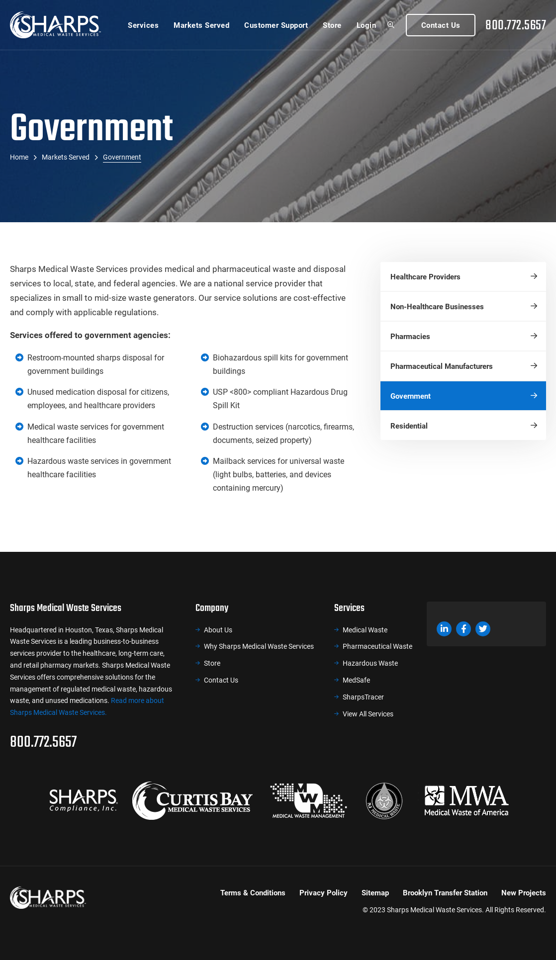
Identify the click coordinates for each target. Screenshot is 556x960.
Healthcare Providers (425, 276)
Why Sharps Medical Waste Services (259, 646)
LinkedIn (444, 628)
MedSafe (356, 680)
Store (332, 25)
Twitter (482, 628)
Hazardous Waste (370, 663)
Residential (409, 426)
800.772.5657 (515, 24)
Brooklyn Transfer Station (445, 892)
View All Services (368, 713)
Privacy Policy (323, 892)
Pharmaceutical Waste (377, 646)
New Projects (523, 892)
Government (410, 396)
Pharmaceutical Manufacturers (441, 366)
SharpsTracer (363, 696)
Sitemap (375, 892)
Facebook (463, 628)
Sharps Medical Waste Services (55, 25)
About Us (218, 629)
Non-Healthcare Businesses (437, 306)
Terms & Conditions (252, 892)
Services (143, 25)
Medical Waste (365, 629)
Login (366, 25)
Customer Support (276, 25)
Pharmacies (410, 336)
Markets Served (201, 25)
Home (19, 157)
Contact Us (441, 25)
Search (391, 25)
